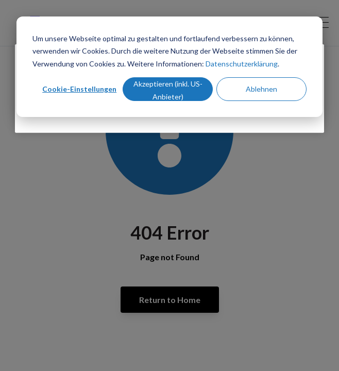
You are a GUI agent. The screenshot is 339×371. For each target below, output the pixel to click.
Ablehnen (261, 89)
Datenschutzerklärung (242, 63)
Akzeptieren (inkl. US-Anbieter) (167, 90)
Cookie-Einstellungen (79, 89)
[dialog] (169, 66)
